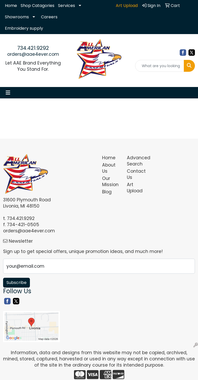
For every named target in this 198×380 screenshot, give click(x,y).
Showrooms (17, 17)
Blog (107, 192)
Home (11, 6)
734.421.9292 (33, 48)
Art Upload (135, 187)
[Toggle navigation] (8, 92)
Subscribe (16, 283)
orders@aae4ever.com (33, 54)
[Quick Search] (159, 66)
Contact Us (136, 174)
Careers (49, 17)
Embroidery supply (24, 28)
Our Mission (110, 181)
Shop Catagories (37, 6)
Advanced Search (136, 161)
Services (66, 6)
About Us (109, 168)
